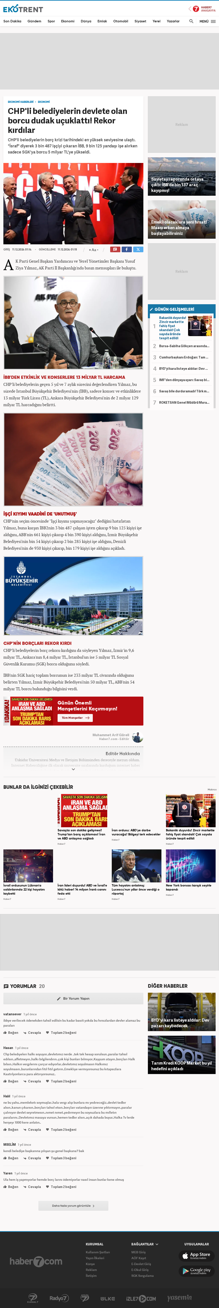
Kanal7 (32, 1298)
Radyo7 (59, 1298)
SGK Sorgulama (142, 1275)
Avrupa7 (84, 1298)
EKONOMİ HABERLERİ (20, 102)
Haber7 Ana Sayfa (202, 9)
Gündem (34, 21)
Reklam (91, 1270)
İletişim (91, 1275)
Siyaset (140, 21)
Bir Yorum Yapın (73, 999)
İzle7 (141, 1298)
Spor (51, 21)
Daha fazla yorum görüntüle (73, 1206)
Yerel (157, 21)
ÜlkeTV (108, 1298)
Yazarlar (173, 21)
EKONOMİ (44, 102)
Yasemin (179, 1298)
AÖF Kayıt (138, 1258)
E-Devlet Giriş (141, 1264)
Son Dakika (12, 21)
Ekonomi (68, 21)
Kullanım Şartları (98, 1252)
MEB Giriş (138, 1252)
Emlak (102, 21)
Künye (90, 1264)
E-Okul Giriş (140, 1270)
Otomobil (120, 21)
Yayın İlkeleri (95, 1258)
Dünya (86, 21)
